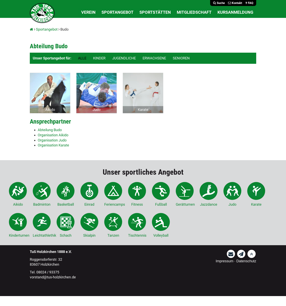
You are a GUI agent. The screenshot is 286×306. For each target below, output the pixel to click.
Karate (143, 109)
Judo (96, 109)
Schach (65, 225)
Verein (88, 12)
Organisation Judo (52, 140)
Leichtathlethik (42, 225)
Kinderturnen (18, 225)
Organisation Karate (53, 145)
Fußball (161, 194)
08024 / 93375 (47, 272)
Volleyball (161, 225)
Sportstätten (155, 12)
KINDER (99, 58)
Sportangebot (117, 12)
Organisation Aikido (53, 135)
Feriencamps (113, 194)
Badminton (42, 194)
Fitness (137, 194)
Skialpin (89, 225)
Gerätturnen (185, 194)
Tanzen (113, 225)
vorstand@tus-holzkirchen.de (53, 277)
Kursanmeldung (235, 12)
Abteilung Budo (50, 130)
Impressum (224, 261)
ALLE (82, 58)
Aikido (50, 109)
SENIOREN (181, 58)
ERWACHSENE (154, 58)
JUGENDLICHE (124, 58)
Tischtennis (137, 225)
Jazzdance (208, 194)
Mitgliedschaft (194, 12)
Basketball (65, 194)
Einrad (89, 194)
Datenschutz (246, 261)
